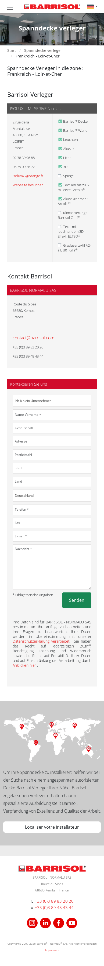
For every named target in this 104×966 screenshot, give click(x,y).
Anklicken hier (25, 665)
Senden (76, 600)
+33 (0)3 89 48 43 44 (54, 907)
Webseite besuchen (28, 185)
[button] (92, 6)
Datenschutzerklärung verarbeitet (42, 641)
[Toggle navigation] (10, 7)
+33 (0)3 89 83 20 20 (54, 901)
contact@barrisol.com (33, 338)
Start (11, 50)
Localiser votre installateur (52, 827)
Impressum (52, 950)
